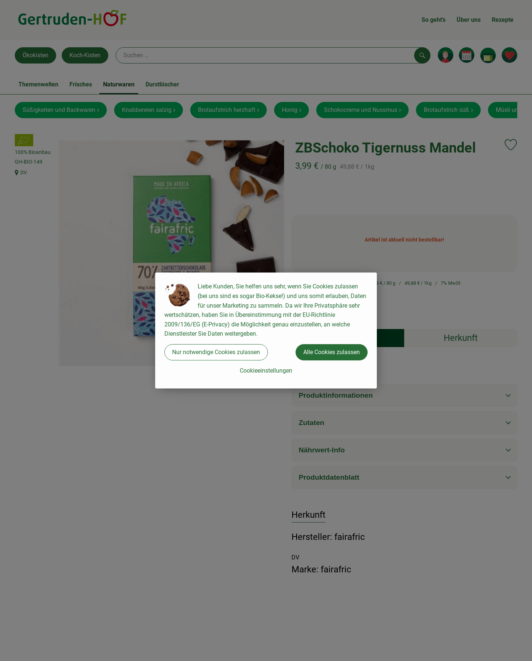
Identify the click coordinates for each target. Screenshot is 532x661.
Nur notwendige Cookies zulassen (216, 352)
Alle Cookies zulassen (331, 352)
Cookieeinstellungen (266, 370)
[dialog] (266, 330)
